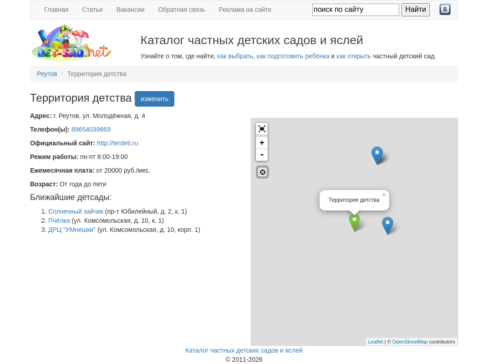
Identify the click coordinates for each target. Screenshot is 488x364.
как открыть (353, 56)
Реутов (47, 73)
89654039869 (91, 129)
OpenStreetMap (410, 341)
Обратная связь (181, 9)
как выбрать (235, 56)
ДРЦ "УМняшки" (72, 229)
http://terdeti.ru (117, 143)
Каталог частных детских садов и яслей (244, 350)
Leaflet (375, 341)
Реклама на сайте (245, 9)
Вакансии (131, 9)
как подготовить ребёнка (293, 56)
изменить (154, 99)
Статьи (92, 9)
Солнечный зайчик (75, 211)
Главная (56, 9)
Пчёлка (59, 220)
